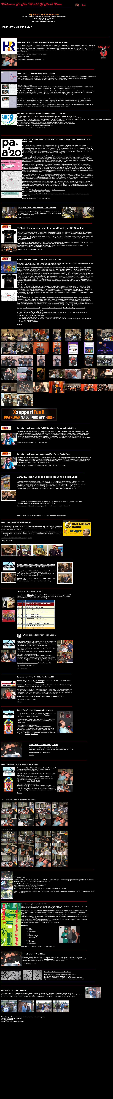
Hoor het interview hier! (24, 217)
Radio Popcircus (56, 748)
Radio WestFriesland (32, 644)
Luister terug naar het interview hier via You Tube (30, 59)
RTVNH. (72, 993)
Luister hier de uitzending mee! (60, 506)
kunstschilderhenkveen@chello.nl (45, 21)
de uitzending (32, 910)
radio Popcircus (48, 959)
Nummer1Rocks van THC (47, 488)
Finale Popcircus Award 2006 (33, 954)
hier (34, 778)
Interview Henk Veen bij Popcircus (43, 745)
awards (56, 979)
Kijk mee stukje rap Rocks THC (25, 666)
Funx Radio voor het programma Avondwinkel (66, 431)
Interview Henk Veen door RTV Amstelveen (37, 208)
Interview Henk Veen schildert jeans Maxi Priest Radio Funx (43, 454)
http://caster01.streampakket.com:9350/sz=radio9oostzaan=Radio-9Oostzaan (53, 123)
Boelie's (53, 957)
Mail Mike (27, 734)
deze (46, 752)
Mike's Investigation (31, 654)
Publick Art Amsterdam (58, 190)
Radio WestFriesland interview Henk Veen (36, 635)
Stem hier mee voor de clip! (39, 598)
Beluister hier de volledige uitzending (27, 663)
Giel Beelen (61, 880)
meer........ (33, 963)
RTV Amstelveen (27, 213)
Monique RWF (9, 829)
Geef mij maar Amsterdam (39, 645)
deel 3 (57, 891)
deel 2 (53, 891)
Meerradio (48, 506)
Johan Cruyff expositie (23, 532)
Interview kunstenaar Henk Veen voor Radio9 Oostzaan (41, 113)
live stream (34, 581)
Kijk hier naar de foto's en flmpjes (26, 699)
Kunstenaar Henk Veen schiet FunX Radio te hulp (39, 260)
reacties (40, 249)
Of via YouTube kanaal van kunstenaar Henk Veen (36, 198)
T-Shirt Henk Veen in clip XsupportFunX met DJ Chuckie (50, 228)
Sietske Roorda (31, 76)
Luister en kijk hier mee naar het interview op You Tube (32, 442)
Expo (65, 481)
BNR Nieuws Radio (52, 526)
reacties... (20, 515)
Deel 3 (38, 781)
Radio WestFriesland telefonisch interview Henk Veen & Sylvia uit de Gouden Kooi (36, 566)
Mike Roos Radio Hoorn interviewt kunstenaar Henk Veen (42, 42)
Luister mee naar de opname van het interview (13, 538)
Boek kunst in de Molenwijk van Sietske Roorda (36, 73)
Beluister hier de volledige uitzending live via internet (31, 54)
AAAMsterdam (31, 460)
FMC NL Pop (30, 595)
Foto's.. (57, 922)
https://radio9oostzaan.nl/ (49, 122)
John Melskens (9, 540)
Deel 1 (28, 781)
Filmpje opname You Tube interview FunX (28, 308)
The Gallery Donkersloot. (29, 533)
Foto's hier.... (34, 734)
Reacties (19, 668)
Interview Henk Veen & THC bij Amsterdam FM (35, 677)
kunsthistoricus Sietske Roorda (41, 190)
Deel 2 (33, 781)
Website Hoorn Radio (23, 56)
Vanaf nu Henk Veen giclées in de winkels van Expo (47, 476)
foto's (25, 668)
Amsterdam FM (40, 682)
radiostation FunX (60, 267)
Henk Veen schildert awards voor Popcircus (57, 972)
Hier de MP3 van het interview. (57, 465)
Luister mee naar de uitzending (22, 891)
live (73, 977)
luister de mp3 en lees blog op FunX (52, 308)
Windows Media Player (45, 581)
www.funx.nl (24, 320)
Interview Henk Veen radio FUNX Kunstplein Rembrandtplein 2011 (46, 428)
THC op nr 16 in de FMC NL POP (30, 591)
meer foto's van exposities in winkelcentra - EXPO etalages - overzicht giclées (44, 515)
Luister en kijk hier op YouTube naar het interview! (31, 128)
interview (25, 778)
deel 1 (48, 891)
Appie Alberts (59, 488)
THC (41, 642)
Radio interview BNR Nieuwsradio (16, 522)
